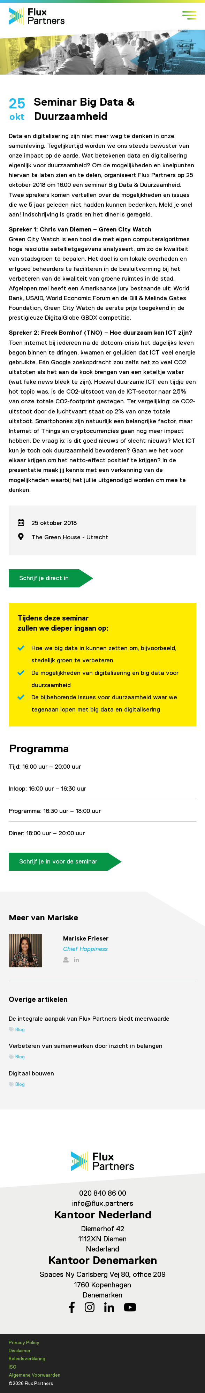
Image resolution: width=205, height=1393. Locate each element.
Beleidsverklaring (27, 1359)
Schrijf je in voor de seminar (58, 862)
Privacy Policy (24, 1343)
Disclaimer (20, 1351)
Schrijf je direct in (44, 578)
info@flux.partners (102, 1204)
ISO (12, 1367)
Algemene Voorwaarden (34, 1375)
